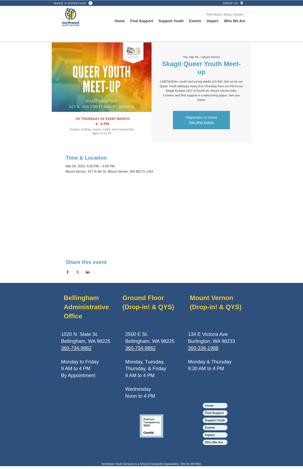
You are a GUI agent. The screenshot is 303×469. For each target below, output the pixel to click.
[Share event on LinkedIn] (88, 272)
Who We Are (214, 442)
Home (209, 405)
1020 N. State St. (79, 334)
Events (210, 427)
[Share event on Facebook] (68, 272)
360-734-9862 (76, 348)
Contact (238, 14)
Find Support (214, 413)
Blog (227, 14)
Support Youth (215, 420)
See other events (201, 122)
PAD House (214, 14)
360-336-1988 (203, 348)
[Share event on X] (78, 272)
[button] (171, 21)
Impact (209, 435)
